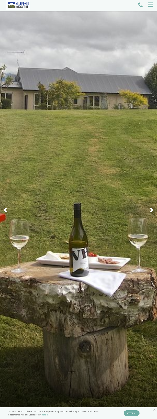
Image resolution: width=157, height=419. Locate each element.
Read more (47, 414)
